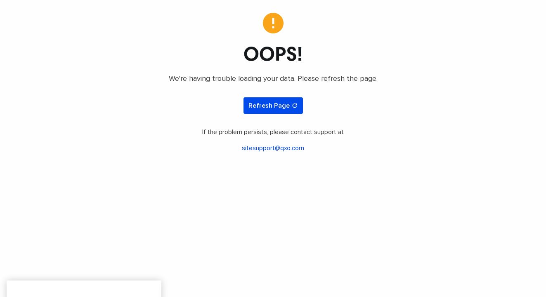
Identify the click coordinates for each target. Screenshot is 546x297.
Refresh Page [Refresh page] (273, 105)
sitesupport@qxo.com (273, 148)
